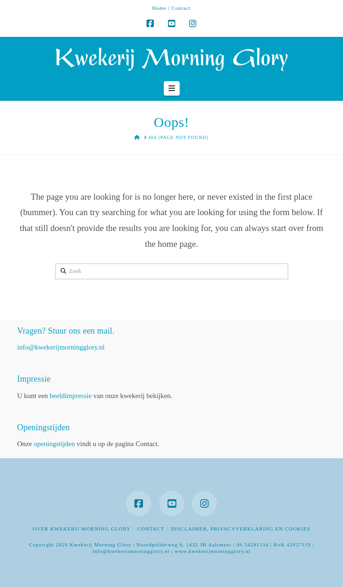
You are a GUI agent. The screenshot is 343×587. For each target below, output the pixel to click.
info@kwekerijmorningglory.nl (61, 347)
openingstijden (54, 443)
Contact (181, 8)
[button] (172, 88)
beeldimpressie (70, 395)
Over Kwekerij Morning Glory (82, 528)
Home (159, 8)
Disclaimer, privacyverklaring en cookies (240, 528)
